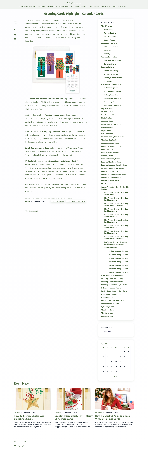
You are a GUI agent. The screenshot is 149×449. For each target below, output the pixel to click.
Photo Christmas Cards (110, 304)
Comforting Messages (112, 98)
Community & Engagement (111, 43)
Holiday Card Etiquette (113, 78)
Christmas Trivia (107, 184)
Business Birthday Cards (110, 159)
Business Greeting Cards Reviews (114, 165)
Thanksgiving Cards (109, 140)
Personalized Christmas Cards (112, 300)
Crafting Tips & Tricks (112, 60)
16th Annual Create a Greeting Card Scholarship (116, 193)
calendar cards (49, 198)
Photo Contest (106, 118)
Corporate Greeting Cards (111, 146)
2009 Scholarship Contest (118, 265)
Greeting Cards (107, 121)
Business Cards (107, 127)
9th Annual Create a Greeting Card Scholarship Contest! (115, 243)
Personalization (110, 33)
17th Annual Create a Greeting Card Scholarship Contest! (116, 205)
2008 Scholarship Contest (118, 269)
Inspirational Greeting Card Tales (114, 291)
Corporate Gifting (111, 71)
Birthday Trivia (107, 156)
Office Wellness (110, 37)
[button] (125, 6)
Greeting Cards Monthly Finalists (114, 285)
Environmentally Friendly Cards (113, 137)
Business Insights (107, 67)
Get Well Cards (107, 134)
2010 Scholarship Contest (118, 262)
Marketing (108, 81)
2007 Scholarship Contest (118, 272)
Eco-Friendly (108, 30)
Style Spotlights (58, 201)
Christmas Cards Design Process (113, 175)
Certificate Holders (108, 115)
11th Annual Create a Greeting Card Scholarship (116, 232)
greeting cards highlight (65, 198)
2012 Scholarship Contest (118, 255)
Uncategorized (107, 316)
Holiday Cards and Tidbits (111, 288)
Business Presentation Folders (112, 124)
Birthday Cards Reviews (110, 153)
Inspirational (106, 131)
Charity (107, 54)
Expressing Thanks (111, 102)
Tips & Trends (106, 26)
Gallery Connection (74, 3)
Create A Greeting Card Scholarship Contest (115, 188)
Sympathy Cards (107, 307)
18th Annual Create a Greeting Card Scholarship (116, 199)
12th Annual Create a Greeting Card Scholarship (116, 227)
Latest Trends (109, 40)
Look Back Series (110, 248)
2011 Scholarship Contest (118, 258)
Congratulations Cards (110, 143)
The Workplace (107, 313)
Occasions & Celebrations (111, 84)
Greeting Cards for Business (112, 282)
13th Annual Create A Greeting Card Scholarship (116, 221)
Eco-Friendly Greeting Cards (112, 275)
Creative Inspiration (109, 57)
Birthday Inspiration (112, 88)
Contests (107, 50)
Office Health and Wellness (111, 294)
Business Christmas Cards (34, 198)
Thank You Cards (107, 310)
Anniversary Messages (112, 105)
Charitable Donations (109, 171)
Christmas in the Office (110, 181)
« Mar (115, 376)
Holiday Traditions (111, 95)
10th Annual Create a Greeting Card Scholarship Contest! (116, 238)
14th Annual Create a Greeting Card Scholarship (116, 216)
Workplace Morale (111, 74)
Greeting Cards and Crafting (112, 279)
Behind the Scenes (111, 47)
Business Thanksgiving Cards (112, 168)
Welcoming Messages (112, 91)
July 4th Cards (106, 109)
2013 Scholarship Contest (118, 251)
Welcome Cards (107, 112)
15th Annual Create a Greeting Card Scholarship (116, 210)
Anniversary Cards (108, 149)
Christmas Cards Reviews (111, 178)
